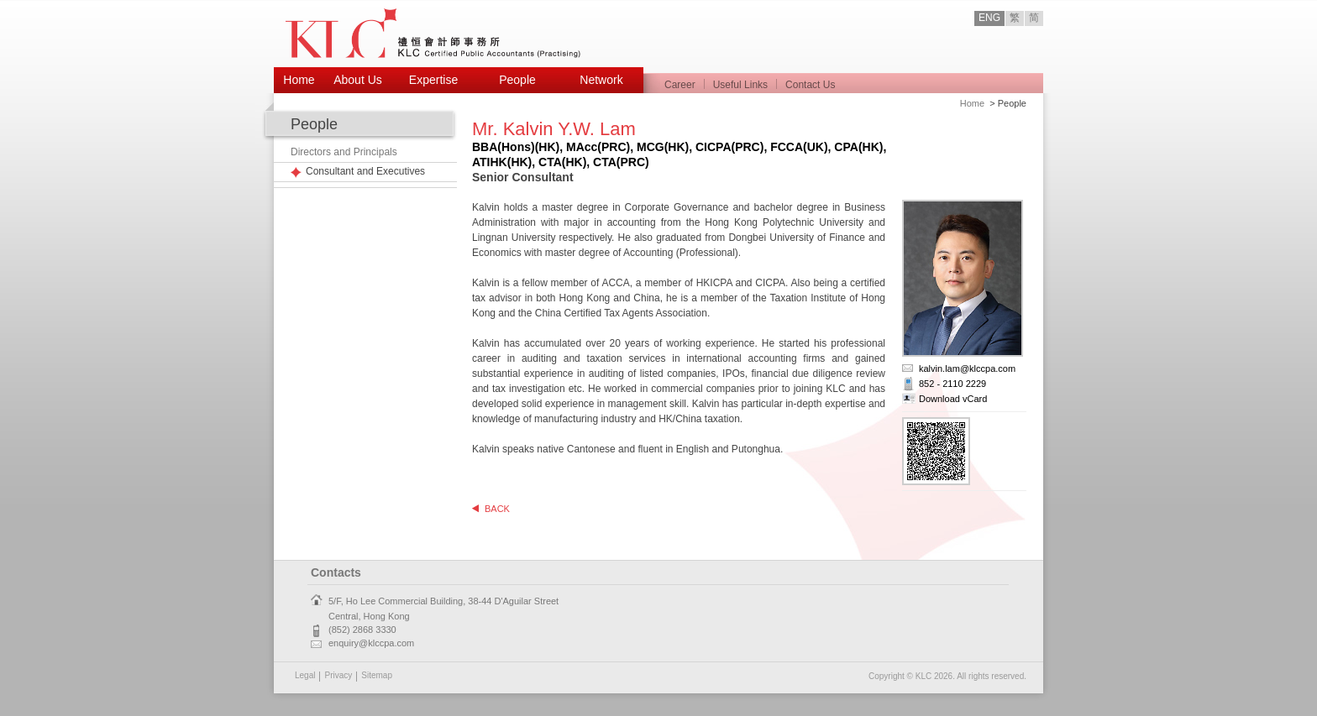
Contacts (336, 572)
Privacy (338, 675)
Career (679, 85)
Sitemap (376, 675)
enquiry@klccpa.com (371, 643)
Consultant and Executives (365, 171)
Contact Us (810, 85)
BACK (497, 509)
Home (298, 79)
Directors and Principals (344, 152)
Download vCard (953, 399)
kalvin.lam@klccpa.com (967, 368)
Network (601, 79)
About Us (357, 79)
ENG (989, 18)
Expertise (433, 79)
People (517, 79)
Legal (305, 675)
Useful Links (740, 85)
